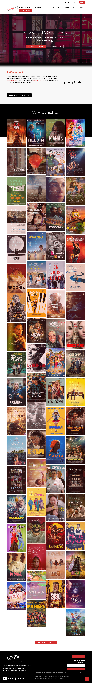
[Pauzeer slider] (88, 61)
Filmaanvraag (26, 10)
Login (82, 2)
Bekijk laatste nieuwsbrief (19, 95)
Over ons (56, 7)
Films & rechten (25, 7)
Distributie (38, 7)
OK (5, 678)
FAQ (72, 7)
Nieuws (47, 7)
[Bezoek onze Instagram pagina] (71, 2)
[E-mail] (76, 665)
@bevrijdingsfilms (12, 80)
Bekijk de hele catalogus (46, 642)
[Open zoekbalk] (65, 2)
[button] (87, 679)
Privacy (40, 676)
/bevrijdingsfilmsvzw (38, 80)
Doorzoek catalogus (36, 46)
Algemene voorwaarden (59, 678)
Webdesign (45, 676)
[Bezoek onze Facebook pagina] (68, 2)
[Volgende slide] (84, 61)
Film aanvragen (55, 46)
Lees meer (20, 678)
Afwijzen (11, 678)
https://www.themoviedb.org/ (46, 678)
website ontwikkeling (53, 676)
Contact (80, 7)
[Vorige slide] (80, 61)
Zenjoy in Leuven (65, 676)
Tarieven (65, 7)
